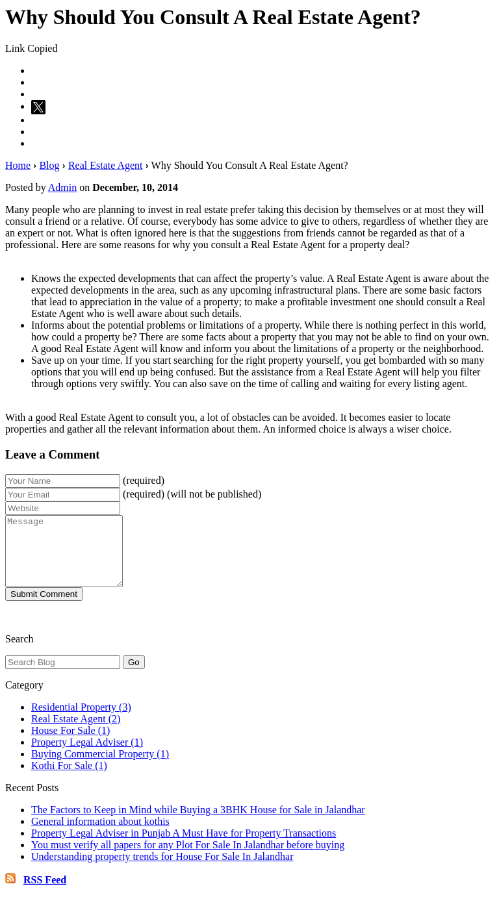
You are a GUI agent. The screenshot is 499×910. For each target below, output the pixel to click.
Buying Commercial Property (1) (100, 767)
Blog (49, 165)
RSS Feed (44, 893)
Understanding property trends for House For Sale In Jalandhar (162, 870)
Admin (62, 187)
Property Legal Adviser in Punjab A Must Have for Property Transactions (183, 846)
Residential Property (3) (81, 720)
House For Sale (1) (70, 744)
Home (18, 165)
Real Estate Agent (105, 165)
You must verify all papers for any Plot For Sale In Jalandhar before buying (187, 858)
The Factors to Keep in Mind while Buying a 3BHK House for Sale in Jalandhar (198, 823)
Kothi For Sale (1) (69, 779)
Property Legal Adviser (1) (87, 755)
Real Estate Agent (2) (75, 732)
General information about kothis (100, 834)
